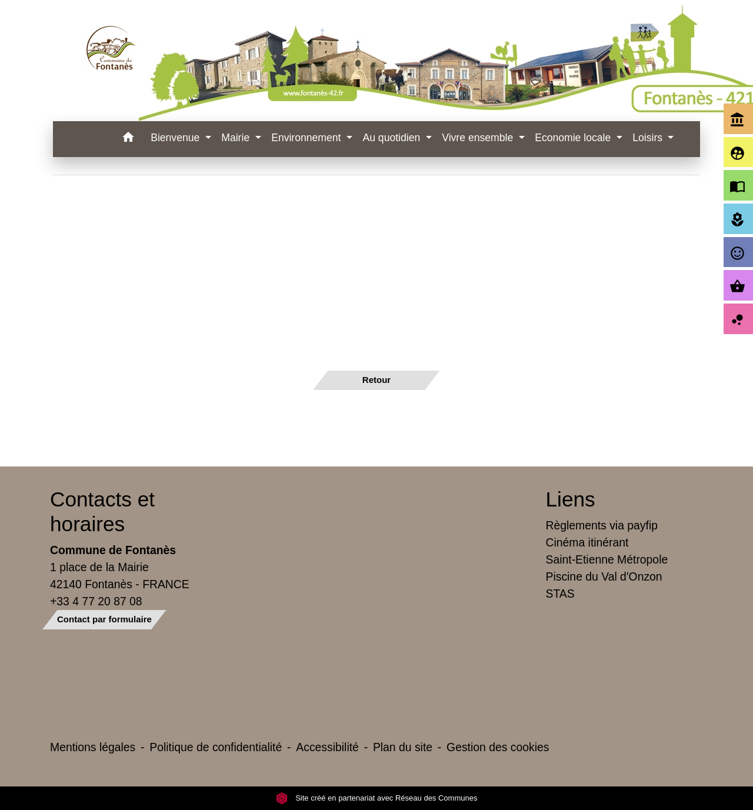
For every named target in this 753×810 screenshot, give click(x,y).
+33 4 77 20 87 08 (96, 601)
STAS (560, 593)
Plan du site (402, 747)
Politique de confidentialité (215, 747)
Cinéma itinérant (587, 542)
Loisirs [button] (648, 138)
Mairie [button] (236, 138)
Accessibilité (327, 747)
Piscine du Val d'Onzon (604, 576)
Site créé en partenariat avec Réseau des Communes (377, 798)
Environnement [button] (307, 138)
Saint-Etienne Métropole (607, 559)
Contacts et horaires (102, 511)
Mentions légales (92, 747)
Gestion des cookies (498, 747)
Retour (376, 380)
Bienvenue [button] (176, 138)
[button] (128, 139)
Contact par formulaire (104, 619)
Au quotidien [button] (392, 138)
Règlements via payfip (602, 525)
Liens (570, 499)
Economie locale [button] (574, 138)
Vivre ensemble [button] (479, 138)
